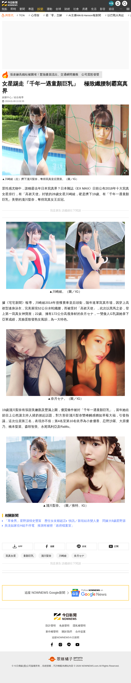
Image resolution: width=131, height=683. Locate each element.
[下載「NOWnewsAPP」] (17, 546)
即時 (13, 9)
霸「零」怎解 (54, 15)
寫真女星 (11, 555)
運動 (49, 9)
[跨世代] (7, 15)
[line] (69, 644)
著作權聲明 (52, 631)
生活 (94, 9)
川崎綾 (63, 555)
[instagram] (60, 644)
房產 (85, 9)
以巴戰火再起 (115, 15)
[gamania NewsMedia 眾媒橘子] (65, 659)
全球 (58, 9)
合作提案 (80, 631)
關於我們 (67, 631)
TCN (22, 15)
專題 (31, 9)
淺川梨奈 (46, 555)
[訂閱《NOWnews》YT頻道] (113, 546)
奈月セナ (79, 555)
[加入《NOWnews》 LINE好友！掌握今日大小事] (81, 546)
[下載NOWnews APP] (117, 3)
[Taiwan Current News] (111, 3)
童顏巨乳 (28, 555)
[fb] (51, 644)
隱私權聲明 (79, 625)
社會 (76, 9)
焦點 (4, 9)
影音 (102, 9)
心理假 (35, 15)
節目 (111, 9)
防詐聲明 (51, 625)
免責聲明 (64, 625)
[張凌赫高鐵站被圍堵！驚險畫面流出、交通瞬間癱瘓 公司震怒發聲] (56, 74)
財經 (67, 9)
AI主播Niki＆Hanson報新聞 (85, 15)
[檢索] (124, 3)
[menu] (128, 9)
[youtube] (77, 644)
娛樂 (40, 9)
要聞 (22, 9)
